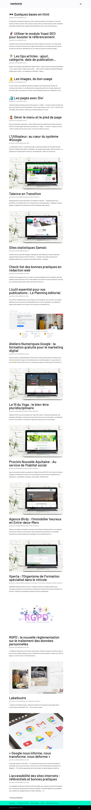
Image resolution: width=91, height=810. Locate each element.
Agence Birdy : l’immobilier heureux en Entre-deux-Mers (35, 520)
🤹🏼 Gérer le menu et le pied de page (35, 117)
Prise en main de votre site (52, 803)
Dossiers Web (26, 143)
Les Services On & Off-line (23, 803)
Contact (42, 803)
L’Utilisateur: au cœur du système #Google (33, 138)
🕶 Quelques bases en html (29, 14)
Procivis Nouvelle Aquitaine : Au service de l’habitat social (32, 463)
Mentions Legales (35, 803)
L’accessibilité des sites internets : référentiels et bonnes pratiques (34, 777)
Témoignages (12, 803)
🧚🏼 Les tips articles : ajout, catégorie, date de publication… (32, 57)
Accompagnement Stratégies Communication (34, 583)
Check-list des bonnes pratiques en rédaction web (35, 268)
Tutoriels (24, 17)
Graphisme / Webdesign (28, 701)
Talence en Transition (25, 194)
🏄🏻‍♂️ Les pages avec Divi (26, 98)
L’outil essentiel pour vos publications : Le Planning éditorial (34, 291)
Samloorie (13, 17)
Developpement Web (28, 197)
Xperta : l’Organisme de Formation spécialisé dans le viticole (34, 578)
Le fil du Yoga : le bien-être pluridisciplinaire (29, 406)
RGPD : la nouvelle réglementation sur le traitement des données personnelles (34, 640)
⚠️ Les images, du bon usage (30, 79)
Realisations (36, 197)
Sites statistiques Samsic (28, 247)
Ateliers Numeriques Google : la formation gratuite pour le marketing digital (36, 347)
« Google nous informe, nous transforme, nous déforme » (30, 754)
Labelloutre (17, 698)
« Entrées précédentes (16, 798)
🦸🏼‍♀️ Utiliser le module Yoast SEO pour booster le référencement (32, 35)
